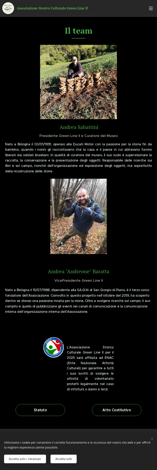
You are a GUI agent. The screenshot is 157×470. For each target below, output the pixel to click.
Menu (151, 8)
